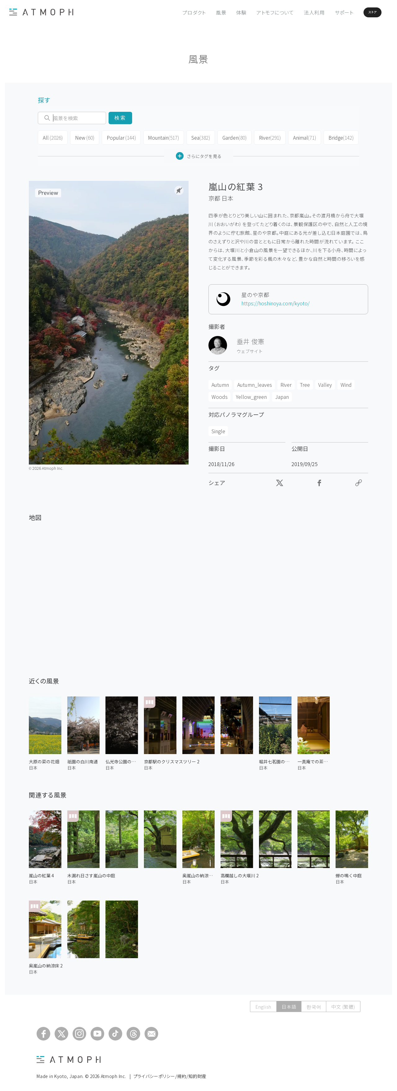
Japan (282, 395)
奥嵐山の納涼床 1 (198, 874)
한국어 (313, 1005)
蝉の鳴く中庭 (349, 874)
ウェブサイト (250, 349)
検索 (120, 117)
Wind (346, 382)
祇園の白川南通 (82, 759)
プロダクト (178, 12)
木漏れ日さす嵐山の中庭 (91, 874)
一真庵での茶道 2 (313, 759)
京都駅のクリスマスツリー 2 (171, 759)
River (261, 137)
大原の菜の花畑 (44, 759)
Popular (118, 137)
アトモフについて (259, 12)
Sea (194, 137)
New (82, 137)
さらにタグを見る (198, 154)
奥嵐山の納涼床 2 (46, 963)
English (263, 1005)
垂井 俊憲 (250, 339)
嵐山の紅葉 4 (41, 874)
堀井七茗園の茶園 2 (275, 759)
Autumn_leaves (254, 382)
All (52, 137)
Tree (305, 382)
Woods (220, 395)
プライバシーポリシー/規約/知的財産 (170, 1074)
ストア (362, 12)
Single (218, 429)
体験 (225, 12)
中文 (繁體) (343, 1005)
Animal (296, 137)
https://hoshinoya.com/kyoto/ (275, 301)
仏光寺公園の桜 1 (121, 759)
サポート (327, 12)
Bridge (331, 137)
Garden (227, 137)
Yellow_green (251, 395)
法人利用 (298, 12)
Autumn (220, 382)
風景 (204, 12)
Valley (325, 382)
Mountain (158, 137)
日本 (227, 196)
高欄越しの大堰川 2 (240, 874)
